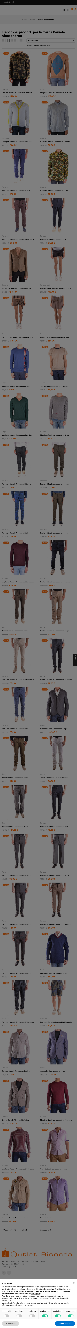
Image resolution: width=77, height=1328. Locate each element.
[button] (74, 1283)
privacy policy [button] (19, 1289)
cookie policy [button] (35, 1294)
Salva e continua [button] (65, 1323)
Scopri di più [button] (11, 1323)
